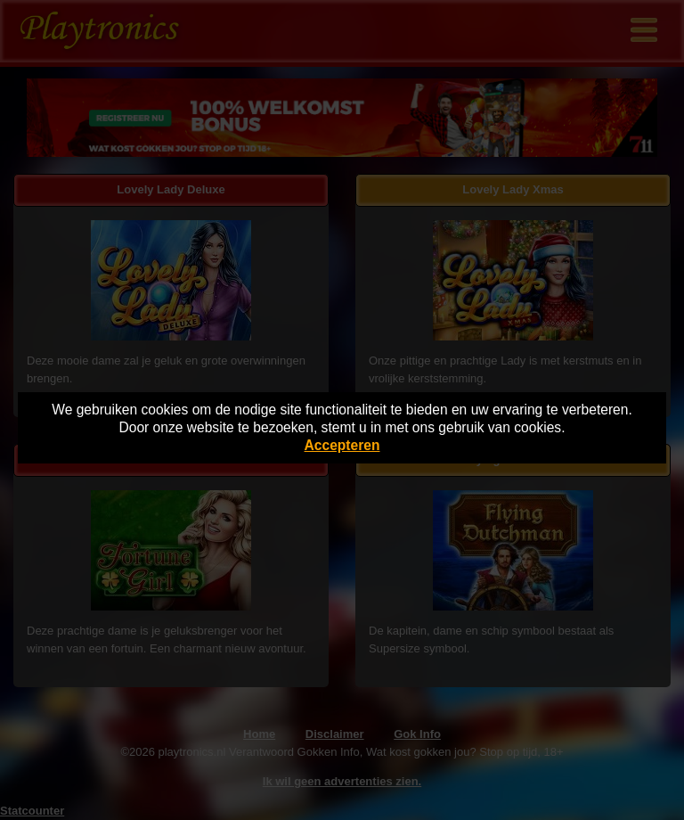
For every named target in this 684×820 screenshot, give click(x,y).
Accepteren (342, 445)
